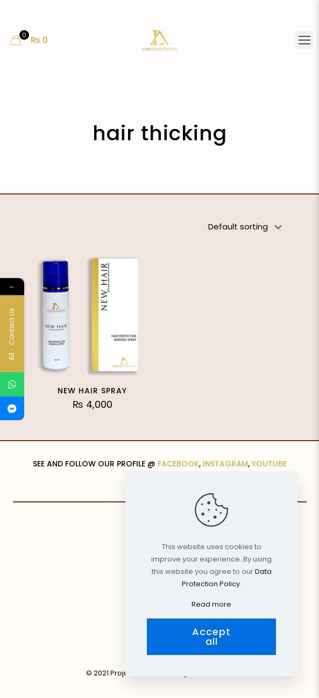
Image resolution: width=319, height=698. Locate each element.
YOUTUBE (269, 463)
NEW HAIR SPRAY (92, 390)
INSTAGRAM (225, 463)
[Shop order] (247, 227)
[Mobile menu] (304, 40)
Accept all (211, 636)
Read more (211, 604)
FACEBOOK (178, 463)
